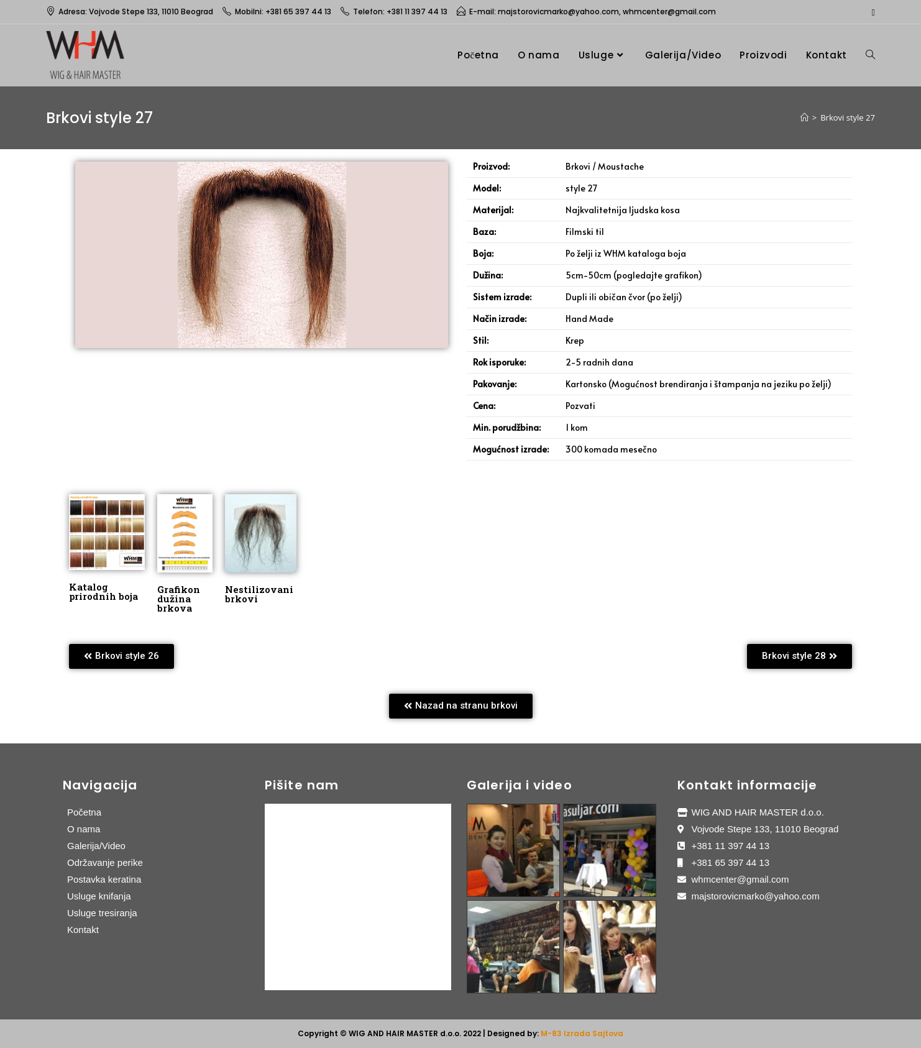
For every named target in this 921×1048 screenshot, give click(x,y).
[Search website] (870, 55)
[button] (121, 656)
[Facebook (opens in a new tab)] (871, 12)
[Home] (804, 117)
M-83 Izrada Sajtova (582, 1033)
